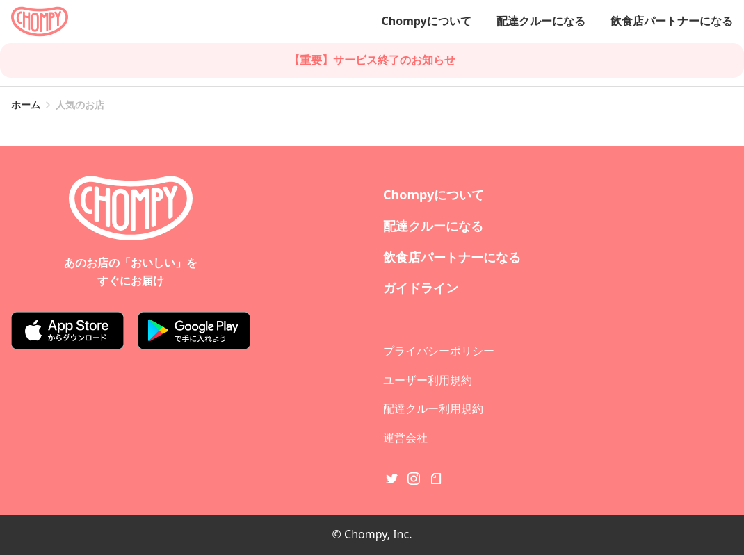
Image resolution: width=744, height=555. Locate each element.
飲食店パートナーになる (671, 20)
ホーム (25, 104)
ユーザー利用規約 (427, 380)
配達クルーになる (540, 20)
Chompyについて (426, 20)
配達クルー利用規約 (433, 408)
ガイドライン (420, 287)
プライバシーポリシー (438, 350)
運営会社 (405, 437)
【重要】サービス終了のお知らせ (372, 59)
